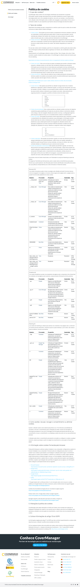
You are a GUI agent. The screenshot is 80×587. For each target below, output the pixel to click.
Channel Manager (38, 572)
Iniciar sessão (75, 2)
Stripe (40, 227)
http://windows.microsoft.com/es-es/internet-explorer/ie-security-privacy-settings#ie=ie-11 (52, 466)
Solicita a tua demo (25, 556)
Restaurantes (51, 556)
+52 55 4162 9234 (66, 570)
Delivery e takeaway (39, 564)
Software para (25, 2)
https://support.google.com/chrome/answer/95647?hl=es (44, 475)
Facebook (41, 334)
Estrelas (49, 562)
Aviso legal (40, 584)
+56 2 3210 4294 (66, 572)
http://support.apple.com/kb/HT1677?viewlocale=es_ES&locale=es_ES (47, 479)
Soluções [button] (17, 2)
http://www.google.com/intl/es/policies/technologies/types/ (44, 500)
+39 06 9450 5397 (66, 562)
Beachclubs (50, 564)
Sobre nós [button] (32, 2)
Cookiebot (41, 222)
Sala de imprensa (25, 571)
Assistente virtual (38, 562)
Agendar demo (65, 2)
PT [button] (53, 2)
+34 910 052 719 (65, 559)
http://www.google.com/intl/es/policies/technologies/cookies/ (44, 495)
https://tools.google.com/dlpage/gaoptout (39, 485)
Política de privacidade (10, 584)
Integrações (37, 570)
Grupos (49, 559)
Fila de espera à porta (39, 567)
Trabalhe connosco (40, 2)
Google (40, 281)
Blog (49, 571)
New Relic (41, 242)
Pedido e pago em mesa (39, 559)
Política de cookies (32, 584)
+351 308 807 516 (66, 564)
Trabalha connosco (26, 575)
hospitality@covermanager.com (68, 556)
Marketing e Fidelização (39, 575)
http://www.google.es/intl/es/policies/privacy (40, 490)
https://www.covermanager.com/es (59, 529)
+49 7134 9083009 (66, 567)
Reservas (36, 556)
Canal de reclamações (22, 584)
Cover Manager (42, 187)
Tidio (40, 183)
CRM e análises (37, 577)
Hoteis (49, 567)
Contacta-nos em (65, 554)
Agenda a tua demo (40, 545)
